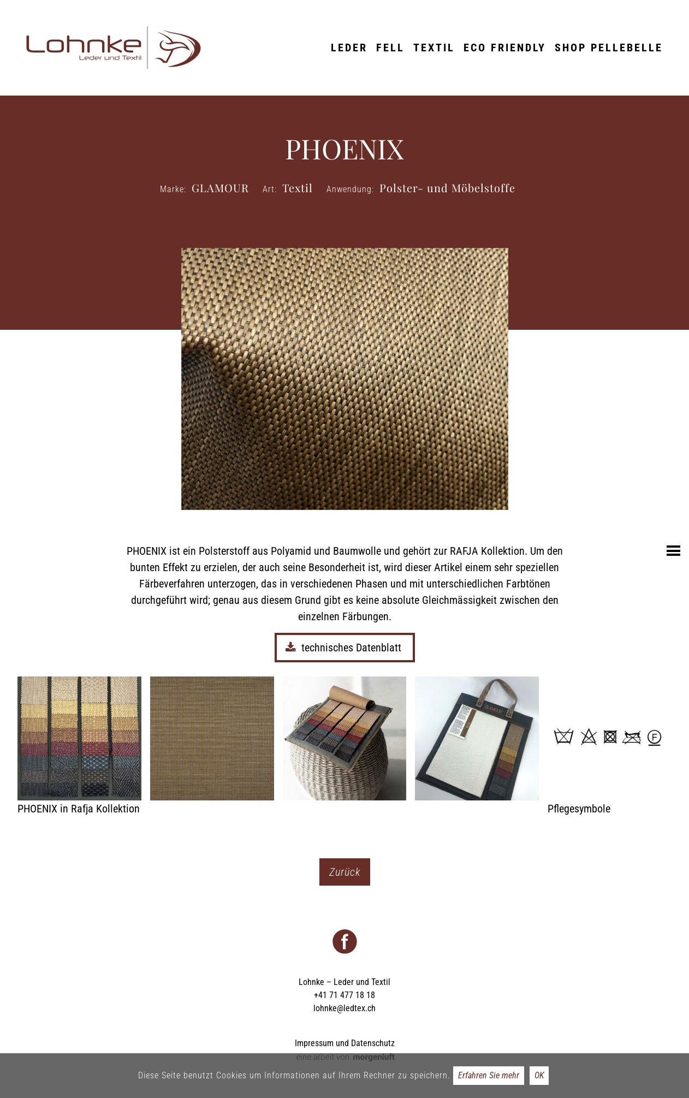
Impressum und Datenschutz (345, 1043)
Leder (349, 47)
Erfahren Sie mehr (488, 1075)
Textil (434, 47)
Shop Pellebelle (609, 47)
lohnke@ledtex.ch (344, 1008)
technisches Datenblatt (345, 647)
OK (539, 1075)
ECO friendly (505, 47)
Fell (390, 47)
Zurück (344, 872)
